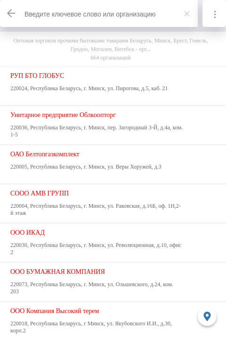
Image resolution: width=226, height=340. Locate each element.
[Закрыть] (186, 13)
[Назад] (12, 13)
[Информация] (214, 13)
